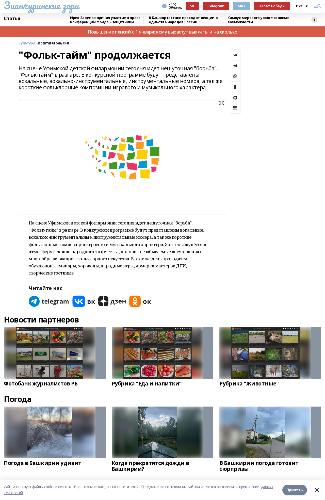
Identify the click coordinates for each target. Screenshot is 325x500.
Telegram (216, 6)
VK (192, 6)
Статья (12, 18)
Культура (27, 43)
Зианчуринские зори (41, 5)
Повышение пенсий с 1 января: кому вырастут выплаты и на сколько (162, 32)
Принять (294, 489)
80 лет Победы (271, 6)
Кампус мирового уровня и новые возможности (258, 20)
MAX (242, 6)
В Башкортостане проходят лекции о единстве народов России (183, 20)
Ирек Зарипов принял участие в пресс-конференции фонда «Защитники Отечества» (106, 20)
